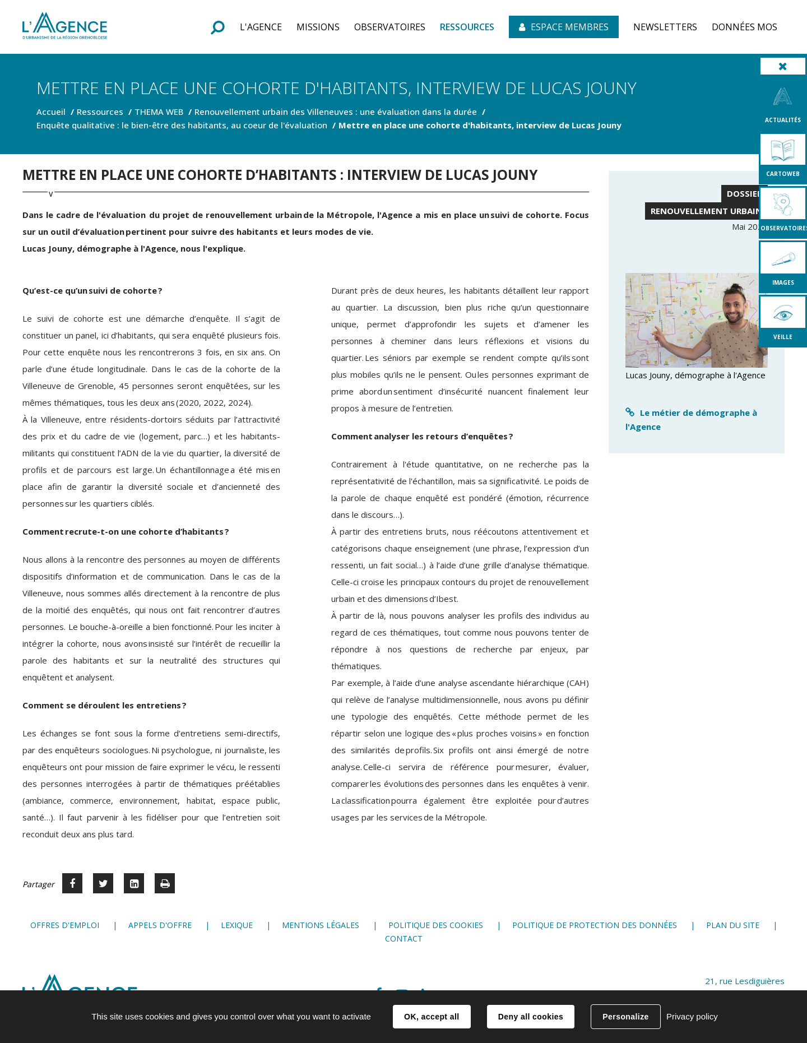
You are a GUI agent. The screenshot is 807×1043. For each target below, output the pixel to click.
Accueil (51, 111)
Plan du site (732, 925)
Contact (404, 938)
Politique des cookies (435, 925)
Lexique (237, 925)
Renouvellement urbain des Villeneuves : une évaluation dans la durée (335, 111)
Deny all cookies (530, 1016)
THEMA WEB (158, 111)
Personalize (625, 1016)
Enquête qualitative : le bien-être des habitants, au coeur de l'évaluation (181, 125)
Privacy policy (692, 1016)
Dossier (744, 193)
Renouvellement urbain (706, 210)
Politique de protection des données (594, 925)
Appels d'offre (160, 925)
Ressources (100, 111)
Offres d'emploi (64, 925)
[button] (261, 27)
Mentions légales (320, 925)
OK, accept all (431, 1016)
